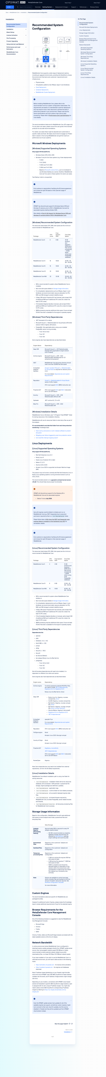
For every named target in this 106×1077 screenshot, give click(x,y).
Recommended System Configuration (37, 12)
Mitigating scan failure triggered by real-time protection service (53, 435)
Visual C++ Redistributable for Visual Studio (57, 380)
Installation (23, 12)
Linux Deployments (42, 443)
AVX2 (56, 385)
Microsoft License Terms (52, 170)
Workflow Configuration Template (54, 882)
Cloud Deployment (41, 87)
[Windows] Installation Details (44, 412)
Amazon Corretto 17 (50, 368)
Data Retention (59, 836)
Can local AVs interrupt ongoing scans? (47, 438)
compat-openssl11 (60, 708)
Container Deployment (42, 90)
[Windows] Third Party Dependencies (47, 317)
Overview (37, 7)
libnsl (57, 699)
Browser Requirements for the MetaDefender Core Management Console (49, 913)
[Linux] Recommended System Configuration (51, 548)
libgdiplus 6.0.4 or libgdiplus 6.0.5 (54, 689)
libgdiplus (48, 748)
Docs (7, 12)
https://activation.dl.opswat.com (45, 965)
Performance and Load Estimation (59, 115)
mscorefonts (54, 748)
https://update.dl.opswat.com (44, 967)
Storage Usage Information (60, 288)
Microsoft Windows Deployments (48, 143)
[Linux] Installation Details (43, 773)
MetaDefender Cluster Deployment (45, 92)
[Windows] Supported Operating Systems (49, 148)
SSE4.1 (63, 390)
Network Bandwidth (42, 942)
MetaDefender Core (35, 2)
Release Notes (94, 7)
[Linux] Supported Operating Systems (47, 448)
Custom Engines (40, 893)
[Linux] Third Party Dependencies (46, 629)
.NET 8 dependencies (61, 687)
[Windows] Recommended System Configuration (52, 222)
